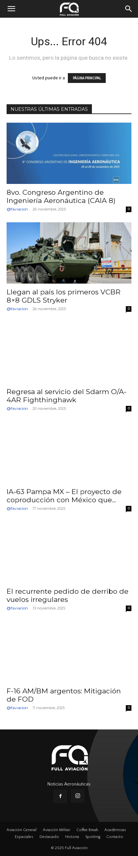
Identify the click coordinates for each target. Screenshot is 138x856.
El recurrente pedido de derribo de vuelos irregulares (67, 595)
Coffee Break (87, 830)
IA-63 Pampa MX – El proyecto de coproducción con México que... (64, 496)
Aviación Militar (56, 830)
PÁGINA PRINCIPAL (87, 78)
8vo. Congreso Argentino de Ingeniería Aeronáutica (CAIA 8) (61, 196)
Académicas (115, 830)
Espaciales (24, 837)
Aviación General (22, 830)
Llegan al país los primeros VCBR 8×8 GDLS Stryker (64, 296)
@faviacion (17, 209)
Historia (72, 837)
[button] (11, 9)
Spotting (92, 837)
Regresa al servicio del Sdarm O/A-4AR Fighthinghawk (66, 396)
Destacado (49, 837)
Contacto (114, 837)
